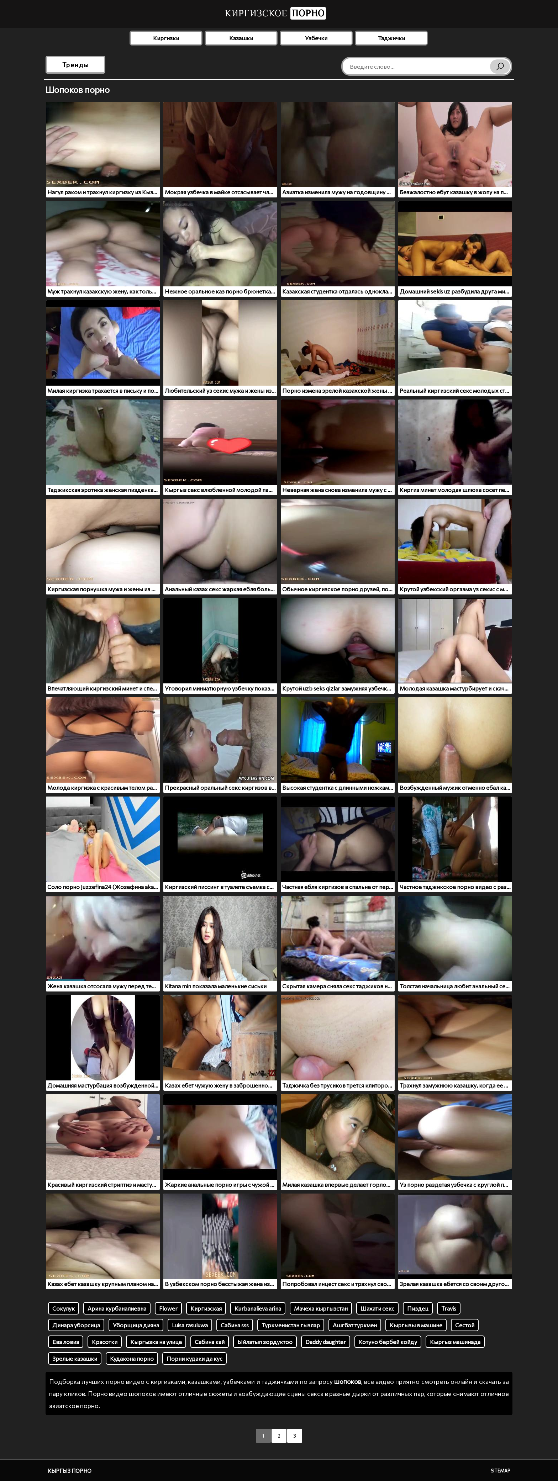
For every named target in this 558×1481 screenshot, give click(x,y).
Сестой (464, 1325)
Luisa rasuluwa (190, 1325)
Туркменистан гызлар (291, 1325)
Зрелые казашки (74, 1358)
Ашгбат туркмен (355, 1325)
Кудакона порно (132, 1358)
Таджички (391, 38)
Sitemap (500, 1471)
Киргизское (275, 13)
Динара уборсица (76, 1325)
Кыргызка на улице (156, 1341)
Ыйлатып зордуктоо (265, 1341)
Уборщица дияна (136, 1325)
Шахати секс (377, 1308)
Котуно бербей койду (388, 1341)
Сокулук (63, 1308)
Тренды (75, 65)
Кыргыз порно (69, 1470)
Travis (448, 1308)
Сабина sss (235, 1325)
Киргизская (206, 1308)
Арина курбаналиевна (117, 1308)
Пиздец (417, 1308)
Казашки (241, 38)
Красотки (104, 1341)
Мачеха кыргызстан (321, 1308)
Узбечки (316, 38)
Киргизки (166, 38)
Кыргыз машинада (455, 1341)
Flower (168, 1308)
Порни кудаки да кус (194, 1358)
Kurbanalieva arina (258, 1308)
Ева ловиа (65, 1341)
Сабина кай (210, 1341)
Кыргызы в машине (416, 1325)
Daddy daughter (325, 1341)
